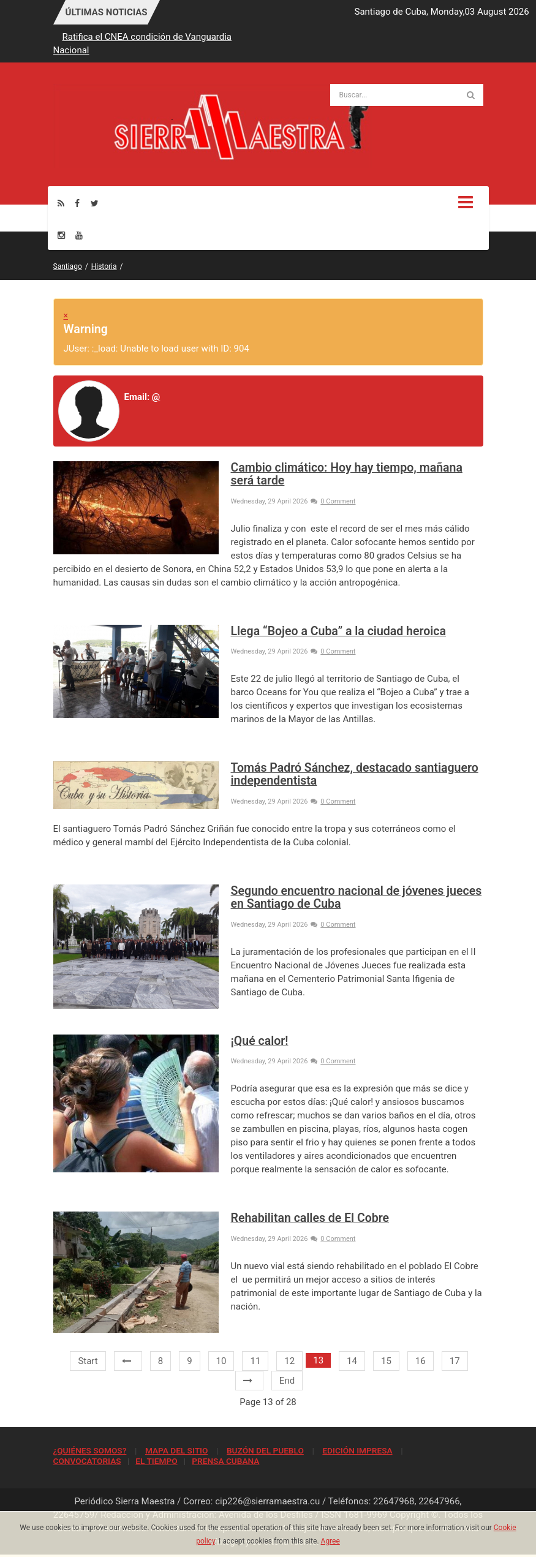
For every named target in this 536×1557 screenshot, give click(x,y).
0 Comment (333, 501)
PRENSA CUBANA (225, 1461)
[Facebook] (77, 203)
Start (87, 1361)
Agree (330, 1541)
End (287, 1380)
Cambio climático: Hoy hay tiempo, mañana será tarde (346, 474)
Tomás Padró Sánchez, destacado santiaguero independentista (354, 774)
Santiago (67, 266)
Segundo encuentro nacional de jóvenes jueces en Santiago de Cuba (356, 897)
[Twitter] (95, 203)
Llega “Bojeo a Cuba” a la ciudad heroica (338, 631)
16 (420, 1361)
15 (386, 1361)
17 (455, 1361)
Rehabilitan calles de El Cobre (310, 1218)
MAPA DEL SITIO (176, 1450)
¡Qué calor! (260, 1041)
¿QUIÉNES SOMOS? (90, 1450)
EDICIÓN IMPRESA (357, 1450)
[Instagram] (61, 234)
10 (221, 1361)
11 (255, 1361)
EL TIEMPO (156, 1461)
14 (352, 1361)
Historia (104, 266)
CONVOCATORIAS (87, 1461)
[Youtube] (79, 234)
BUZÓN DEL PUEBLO (265, 1450)
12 (289, 1361)
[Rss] (61, 203)
